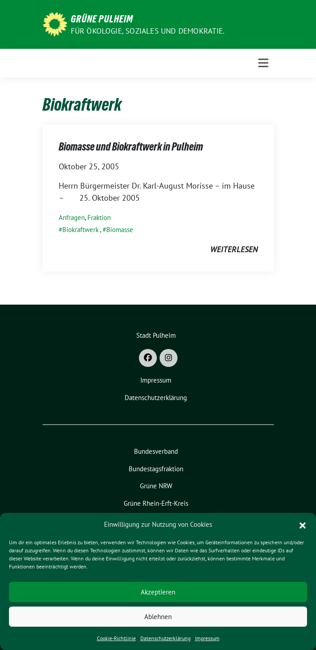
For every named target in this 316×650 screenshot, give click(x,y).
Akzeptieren (158, 592)
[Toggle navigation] (263, 63)
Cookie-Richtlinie (116, 638)
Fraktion (99, 217)
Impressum (207, 638)
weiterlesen (234, 249)
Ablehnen (158, 616)
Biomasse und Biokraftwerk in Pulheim (131, 147)
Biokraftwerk (80, 229)
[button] (302, 524)
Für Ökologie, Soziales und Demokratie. (148, 31)
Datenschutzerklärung (165, 638)
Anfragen (72, 217)
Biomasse (119, 229)
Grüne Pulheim (102, 19)
